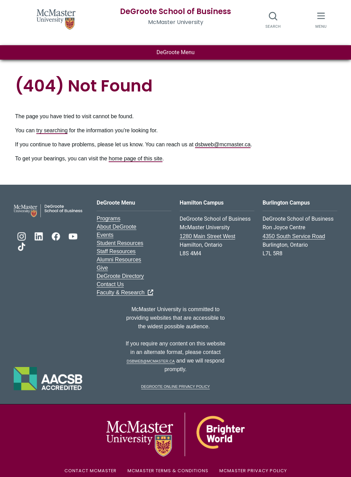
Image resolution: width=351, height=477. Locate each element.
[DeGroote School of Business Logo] (48, 210)
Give (102, 268)
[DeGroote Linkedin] (39, 235)
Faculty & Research (125, 292)
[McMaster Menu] (321, 19)
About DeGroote (116, 227)
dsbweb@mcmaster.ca (223, 144)
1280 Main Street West (207, 236)
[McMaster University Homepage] (56, 18)
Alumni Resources (119, 259)
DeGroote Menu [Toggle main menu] (175, 52)
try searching (52, 130)
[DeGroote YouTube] (73, 235)
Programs (108, 218)
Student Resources (120, 243)
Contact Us (110, 284)
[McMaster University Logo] (175, 434)
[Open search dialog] (273, 20)
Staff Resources (116, 251)
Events (105, 235)
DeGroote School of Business (175, 11)
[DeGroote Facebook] (56, 235)
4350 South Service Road (294, 236)
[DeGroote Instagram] (22, 235)
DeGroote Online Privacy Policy (175, 386)
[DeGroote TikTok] (21, 246)
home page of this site (135, 158)
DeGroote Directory (120, 276)
